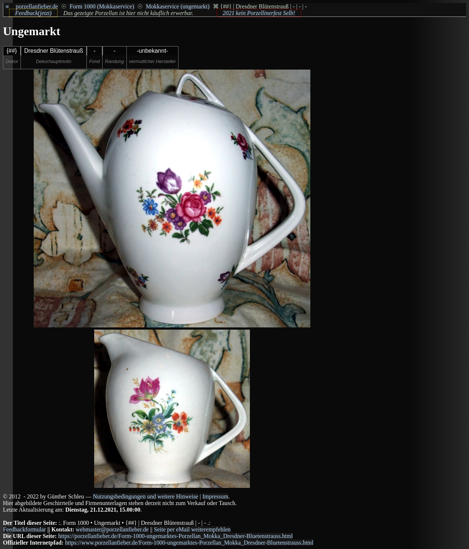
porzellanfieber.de (37, 6)
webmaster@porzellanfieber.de (112, 529)
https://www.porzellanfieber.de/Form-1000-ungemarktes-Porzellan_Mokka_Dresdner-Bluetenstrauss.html (189, 542)
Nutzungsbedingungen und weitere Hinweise (145, 496)
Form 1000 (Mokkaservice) (102, 6)
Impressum (215, 496)
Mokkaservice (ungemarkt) (178, 6)
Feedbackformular (24, 529)
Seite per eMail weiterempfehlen (192, 529)
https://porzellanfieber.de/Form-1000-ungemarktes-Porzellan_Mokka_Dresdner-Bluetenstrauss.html (175, 536)
